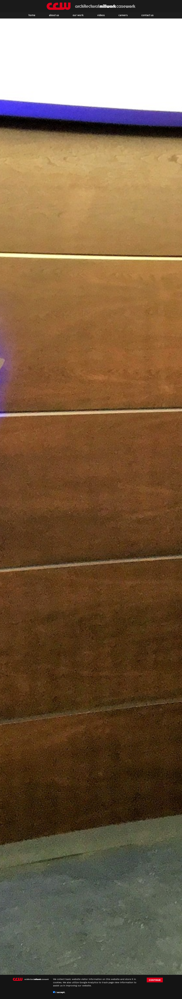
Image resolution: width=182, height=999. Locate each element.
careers (123, 15)
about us (54, 15)
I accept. (59, 992)
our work (78, 15)
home (31, 15)
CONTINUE (155, 980)
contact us (147, 15)
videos (101, 15)
